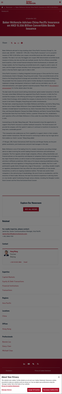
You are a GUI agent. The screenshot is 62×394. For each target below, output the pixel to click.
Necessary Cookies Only (50, 390)
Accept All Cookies (34, 390)
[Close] (59, 377)
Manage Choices (7, 390)
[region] (31, 384)
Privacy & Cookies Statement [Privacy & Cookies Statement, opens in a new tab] (10, 386)
